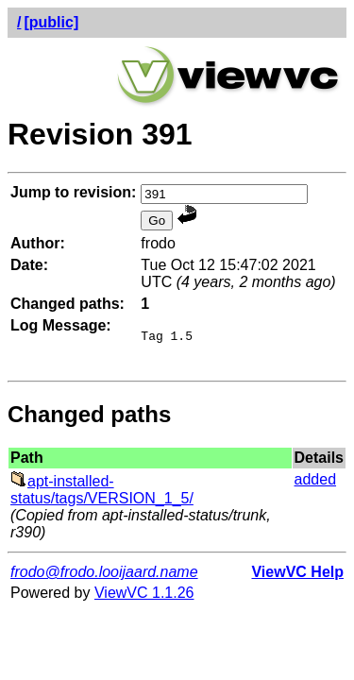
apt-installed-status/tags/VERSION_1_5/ (102, 495)
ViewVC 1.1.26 (144, 598)
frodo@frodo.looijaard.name (104, 578)
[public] (51, 22)
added (316, 485)
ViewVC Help (297, 578)
